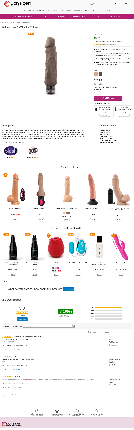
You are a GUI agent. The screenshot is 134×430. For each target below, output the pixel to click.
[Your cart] (126, 3)
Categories (5, 22)
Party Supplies (78, 11)
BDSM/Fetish (41, 11)
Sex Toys (31, 11)
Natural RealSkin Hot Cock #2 (41, 208)
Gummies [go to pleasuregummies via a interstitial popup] (98, 11)
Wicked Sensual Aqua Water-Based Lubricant (13, 263)
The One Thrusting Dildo (15, 208)
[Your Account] (115, 4)
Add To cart (108, 98)
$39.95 (93, 214)
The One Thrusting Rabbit (121, 263)
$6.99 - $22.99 (99, 270)
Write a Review (114, 35)
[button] (96, 74)
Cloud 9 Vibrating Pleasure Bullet (78, 263)
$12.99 (35, 270)
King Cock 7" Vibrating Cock (93, 208)
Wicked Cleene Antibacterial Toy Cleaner (34, 263)
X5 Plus (36, 157)
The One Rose (56, 263)
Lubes (62, 11)
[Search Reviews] (49, 326)
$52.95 (41, 214)
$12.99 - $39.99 (13, 270)
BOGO (116, 16)
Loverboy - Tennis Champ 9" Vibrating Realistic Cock (119, 209)
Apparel (68, 11)
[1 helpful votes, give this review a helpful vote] (4, 387)
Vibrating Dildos (26, 22)
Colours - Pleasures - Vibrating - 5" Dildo (67, 208)
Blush (13, 157)
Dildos (18, 22)
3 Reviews (106, 35)
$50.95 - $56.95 (67, 216)
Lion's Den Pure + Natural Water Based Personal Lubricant (99, 263)
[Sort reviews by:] (94, 332)
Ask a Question (98, 44)
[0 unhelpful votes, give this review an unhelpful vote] (8, 349)
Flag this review (16, 349)
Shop (25, 11)
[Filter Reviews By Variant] (117, 332)
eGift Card (87, 11)
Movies (108, 11)
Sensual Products (52, 11)
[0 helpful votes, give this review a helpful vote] (4, 349)
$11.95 (78, 269)
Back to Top (18, 394)
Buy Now (15, 219)
